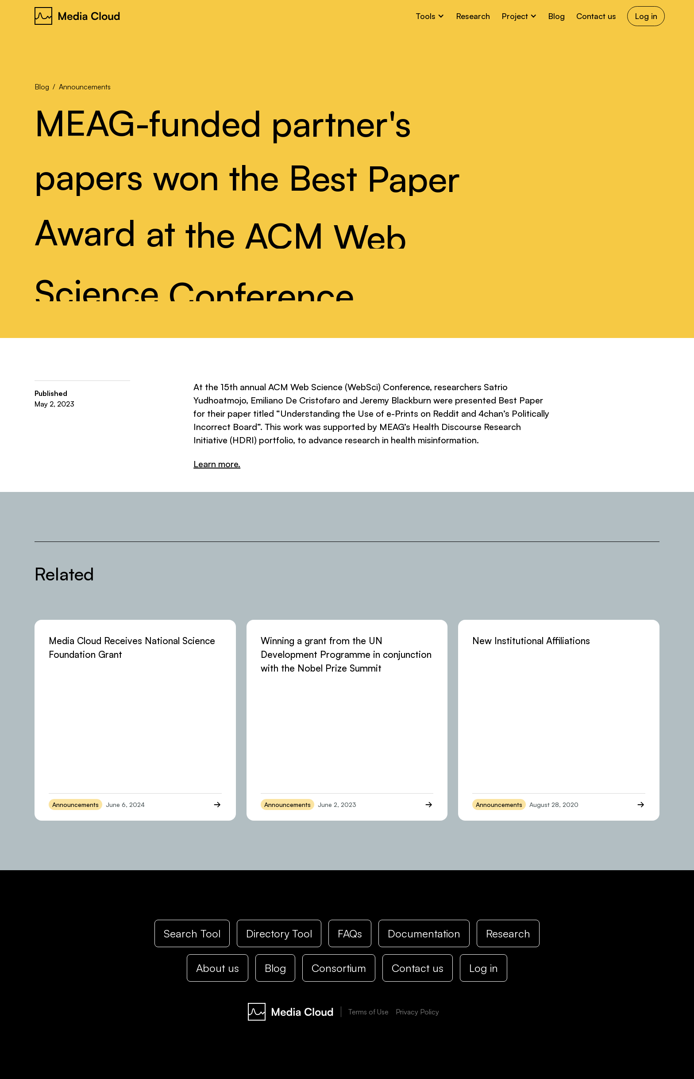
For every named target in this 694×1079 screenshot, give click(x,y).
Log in (646, 16)
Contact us (596, 16)
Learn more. (216, 463)
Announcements (85, 86)
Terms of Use (368, 1011)
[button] (430, 16)
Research (473, 16)
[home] (77, 16)
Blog (556, 16)
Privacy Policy (417, 1011)
